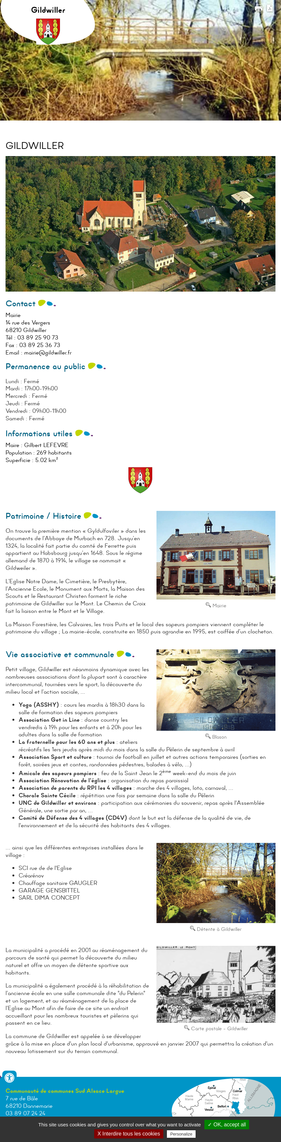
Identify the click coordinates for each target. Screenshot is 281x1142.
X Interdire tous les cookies (128, 1133)
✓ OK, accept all (227, 1124)
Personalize (181, 1134)
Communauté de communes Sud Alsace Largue (65, 1091)
